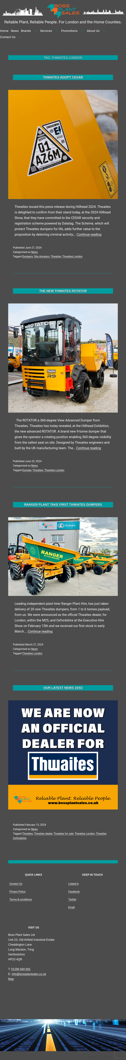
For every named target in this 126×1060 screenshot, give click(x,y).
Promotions (69, 31)
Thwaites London (72, 256)
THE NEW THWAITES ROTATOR (63, 290)
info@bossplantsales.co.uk (29, 974)
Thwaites (56, 256)
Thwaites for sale (63, 833)
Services (46, 31)
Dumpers (27, 256)
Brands (26, 31)
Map (11, 979)
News (15, 31)
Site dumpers (41, 256)
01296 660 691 (21, 969)
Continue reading (89, 234)
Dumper (26, 470)
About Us (93, 31)
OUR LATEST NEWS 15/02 (62, 687)
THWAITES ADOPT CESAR (63, 77)
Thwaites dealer (43, 833)
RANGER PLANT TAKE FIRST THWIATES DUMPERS (63, 504)
